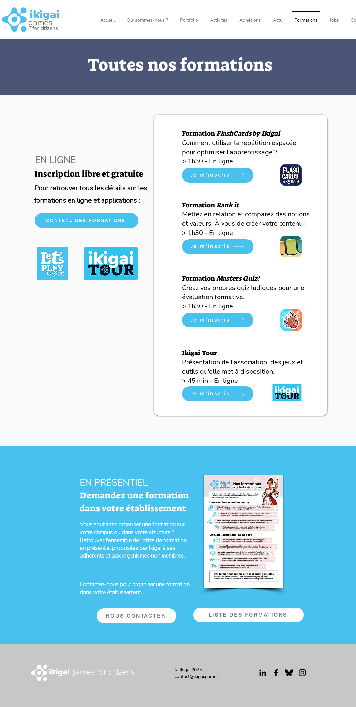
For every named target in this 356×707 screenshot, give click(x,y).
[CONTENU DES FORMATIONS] (86, 220)
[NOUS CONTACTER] (136, 615)
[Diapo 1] (240, 404)
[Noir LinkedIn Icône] (262, 672)
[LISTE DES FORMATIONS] (248, 615)
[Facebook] (276, 672)
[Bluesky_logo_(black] (289, 672)
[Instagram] (302, 672)
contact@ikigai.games (197, 676)
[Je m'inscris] (217, 175)
